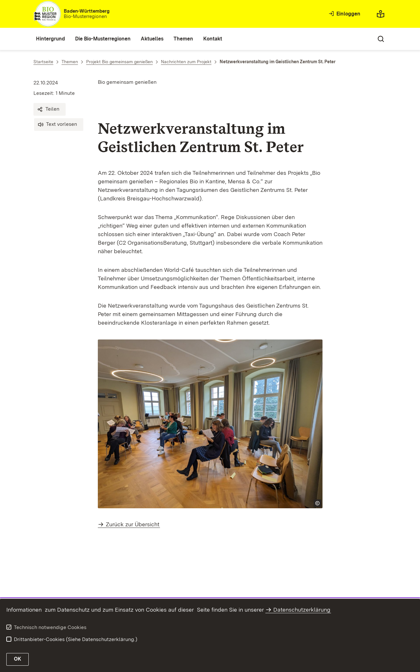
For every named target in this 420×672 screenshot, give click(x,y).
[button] (49, 109)
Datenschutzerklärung (301, 609)
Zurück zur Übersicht (132, 524)
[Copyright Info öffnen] (317, 503)
